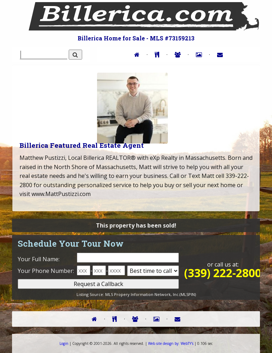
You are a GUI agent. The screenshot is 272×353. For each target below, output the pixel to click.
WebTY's (170, 343)
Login (64, 343)
